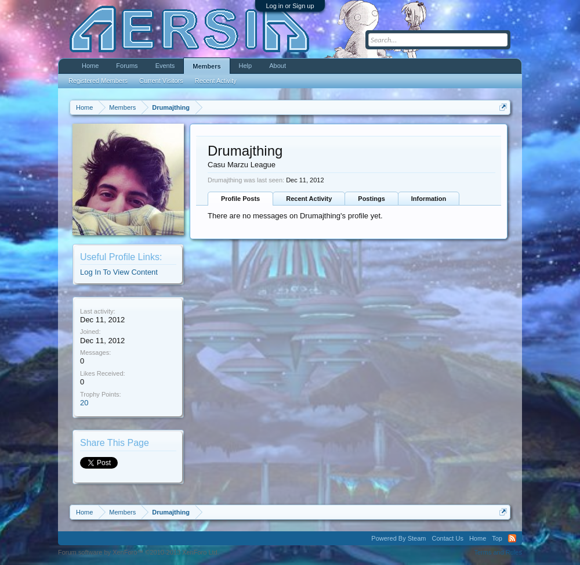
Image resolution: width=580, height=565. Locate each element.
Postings (371, 198)
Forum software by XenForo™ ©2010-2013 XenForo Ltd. (138, 552)
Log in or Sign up (290, 5)
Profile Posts (240, 198)
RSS (512, 538)
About (277, 65)
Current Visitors (161, 80)
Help (245, 65)
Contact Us (447, 538)
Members (206, 66)
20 (84, 402)
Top (497, 538)
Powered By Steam (398, 538)
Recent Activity (309, 198)
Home (90, 65)
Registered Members (98, 80)
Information (429, 198)
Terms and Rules (498, 552)
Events (165, 65)
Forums (126, 65)
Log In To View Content (119, 272)
